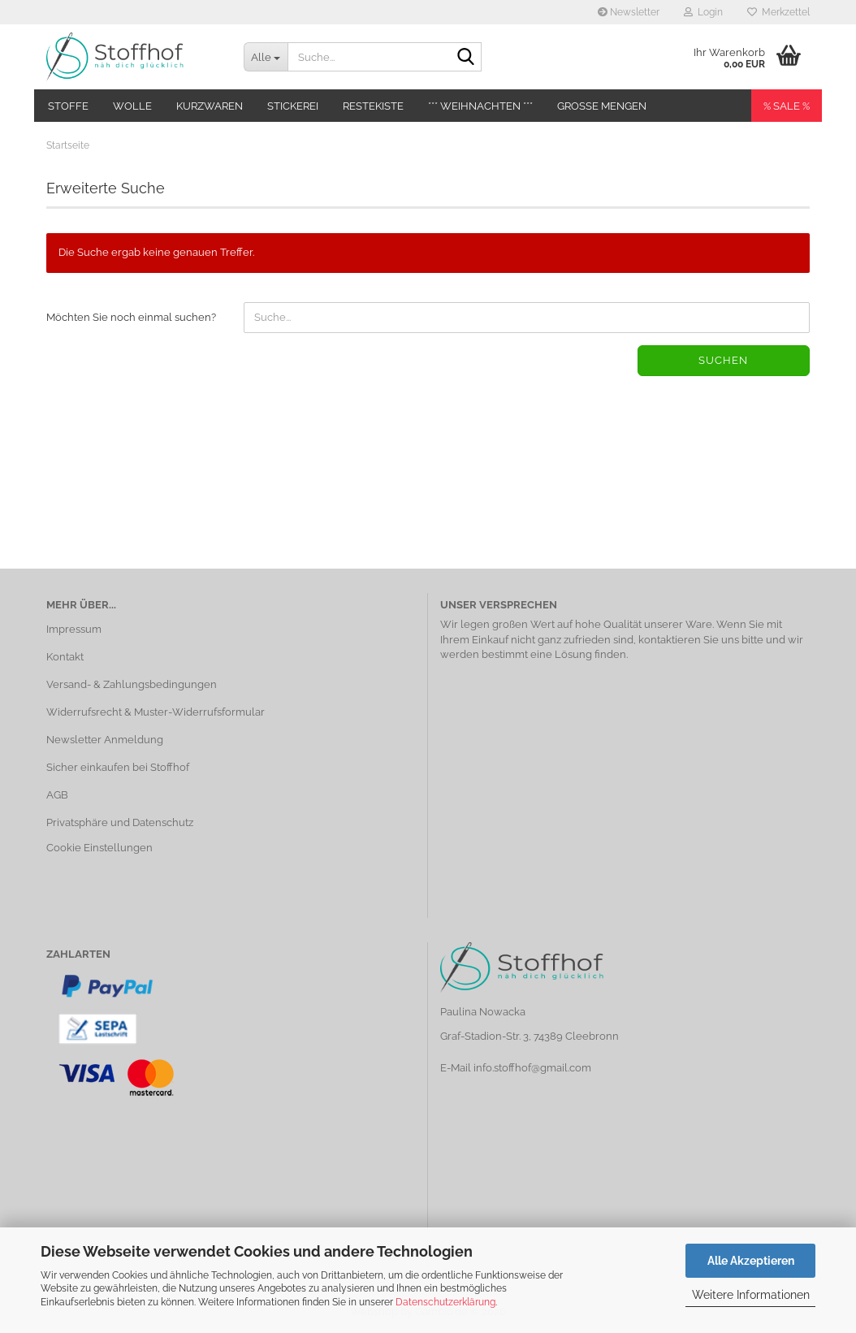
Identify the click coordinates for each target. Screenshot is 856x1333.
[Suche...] (265, 56)
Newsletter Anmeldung (104, 740)
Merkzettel (778, 12)
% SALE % (786, 106)
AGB (57, 795)
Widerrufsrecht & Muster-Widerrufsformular (155, 712)
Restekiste (373, 106)
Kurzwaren (209, 106)
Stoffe (68, 106)
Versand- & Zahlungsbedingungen (131, 684)
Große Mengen (601, 106)
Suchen (723, 360)
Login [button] (703, 12)
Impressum (74, 629)
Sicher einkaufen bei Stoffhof (117, 767)
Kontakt (65, 657)
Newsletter (628, 12)
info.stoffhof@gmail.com (532, 1068)
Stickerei (292, 106)
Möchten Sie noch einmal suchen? (131, 317)
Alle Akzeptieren (750, 1260)
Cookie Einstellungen (99, 848)
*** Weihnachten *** (480, 106)
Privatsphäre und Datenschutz (119, 822)
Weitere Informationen (751, 1294)
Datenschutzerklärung (445, 1302)
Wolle (132, 106)
